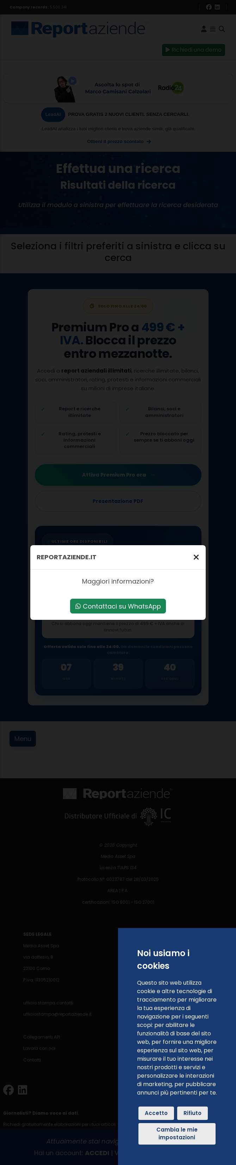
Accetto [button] (156, 1113)
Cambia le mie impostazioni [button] (177, 1133)
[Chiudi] (196, 557)
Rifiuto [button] (192, 1113)
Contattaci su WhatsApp (118, 606)
